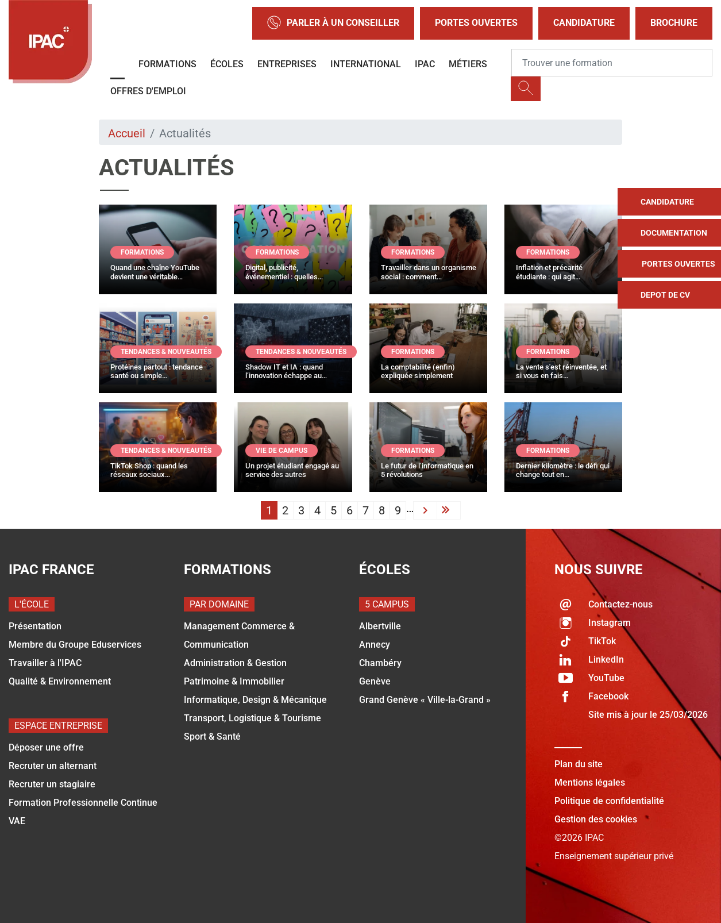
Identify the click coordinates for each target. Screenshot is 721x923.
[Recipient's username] (611, 62)
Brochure (673, 22)
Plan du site (578, 764)
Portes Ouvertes (476, 22)
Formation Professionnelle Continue (83, 802)
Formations (167, 64)
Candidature (584, 22)
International (365, 64)
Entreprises (287, 64)
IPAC (425, 64)
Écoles (227, 64)
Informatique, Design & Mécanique (255, 699)
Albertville (380, 626)
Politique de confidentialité (609, 800)
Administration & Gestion (235, 662)
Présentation (35, 626)
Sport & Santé (212, 736)
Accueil (126, 133)
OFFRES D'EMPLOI (148, 91)
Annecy (374, 644)
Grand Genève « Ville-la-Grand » (425, 699)
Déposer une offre (46, 747)
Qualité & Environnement (60, 681)
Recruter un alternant (53, 765)
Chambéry (380, 662)
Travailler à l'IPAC (45, 662)
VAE (17, 821)
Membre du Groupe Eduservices (75, 644)
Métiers (468, 64)
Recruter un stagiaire (52, 784)
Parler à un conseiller (333, 23)
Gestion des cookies (595, 819)
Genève (375, 681)
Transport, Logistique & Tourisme (252, 718)
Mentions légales (589, 782)
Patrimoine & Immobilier (234, 681)
